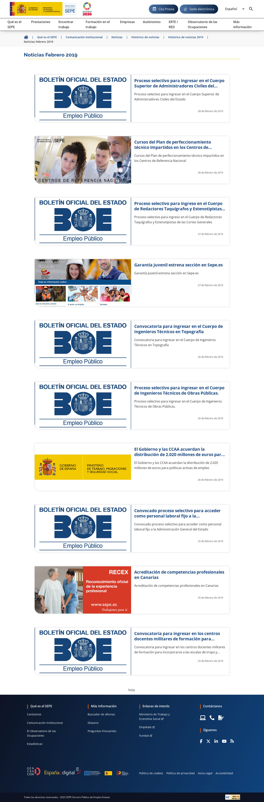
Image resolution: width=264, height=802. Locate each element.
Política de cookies (151, 773)
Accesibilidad (224, 773)
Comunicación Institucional (45, 723)
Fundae (144, 735)
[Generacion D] (78, 771)
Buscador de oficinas (101, 714)
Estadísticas (35, 744)
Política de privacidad (180, 773)
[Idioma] (234, 9)
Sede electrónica (202, 9)
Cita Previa (166, 9)
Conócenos (34, 714)
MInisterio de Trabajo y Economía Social (154, 716)
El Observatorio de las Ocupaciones (41, 733)
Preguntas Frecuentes (102, 731)
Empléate (145, 727)
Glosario (93, 723)
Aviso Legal (205, 773)
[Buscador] (251, 9)
